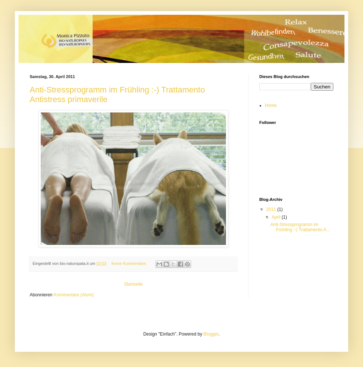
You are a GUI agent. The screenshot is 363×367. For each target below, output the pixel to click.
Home (271, 105)
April (277, 217)
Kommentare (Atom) (74, 294)
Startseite (133, 284)
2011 (271, 209)
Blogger (211, 334)
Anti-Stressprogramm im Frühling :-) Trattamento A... (300, 227)
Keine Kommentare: (129, 263)
